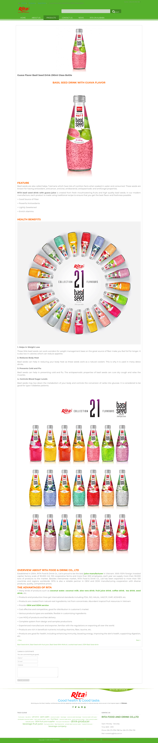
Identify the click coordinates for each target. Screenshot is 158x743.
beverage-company (57, 726)
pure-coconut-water (78, 719)
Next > (138, 640)
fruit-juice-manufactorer (63, 721)
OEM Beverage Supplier (93, 740)
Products (32, 3)
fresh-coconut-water (91, 719)
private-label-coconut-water (73, 724)
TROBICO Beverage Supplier (110, 740)
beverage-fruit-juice (33, 724)
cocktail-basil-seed (75, 645)
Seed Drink (42, 3)
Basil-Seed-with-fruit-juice (39, 645)
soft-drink (35, 717)
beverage (63, 717)
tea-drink (28, 717)
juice (48, 719)
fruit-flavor (54, 719)
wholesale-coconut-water (25, 719)
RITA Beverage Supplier (77, 740)
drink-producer (80, 721)
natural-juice (30, 721)
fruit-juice (21, 717)
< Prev (19, 640)
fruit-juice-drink (49, 724)
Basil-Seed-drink (23, 645)
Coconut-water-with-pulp (89, 717)
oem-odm (44, 717)
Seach (115, 11)
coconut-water (55, 717)
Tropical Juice (64, 740)
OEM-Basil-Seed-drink (90, 645)
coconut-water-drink (65, 719)
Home (23, 3)
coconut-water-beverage (74, 717)
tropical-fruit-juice (87, 724)
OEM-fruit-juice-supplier (45, 721)
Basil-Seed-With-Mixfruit (58, 645)
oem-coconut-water (40, 719)
